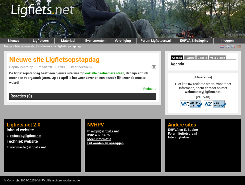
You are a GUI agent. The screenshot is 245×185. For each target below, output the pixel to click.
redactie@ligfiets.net (25, 136)
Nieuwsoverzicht (26, 46)
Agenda (177, 58)
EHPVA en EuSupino (183, 130)
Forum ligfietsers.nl (182, 133)
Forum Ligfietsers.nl (156, 40)
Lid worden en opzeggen (105, 143)
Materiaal (68, 40)
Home (8, 46)
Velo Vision (217, 58)
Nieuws (13, 40)
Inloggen (227, 40)
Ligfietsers (41, 40)
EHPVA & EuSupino (194, 40)
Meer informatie (99, 139)
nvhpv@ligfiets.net (105, 131)
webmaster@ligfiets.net (202, 92)
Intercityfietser (179, 137)
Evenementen (95, 40)
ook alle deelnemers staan (104, 73)
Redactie (149, 89)
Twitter (189, 58)
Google (202, 58)
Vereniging (123, 40)
